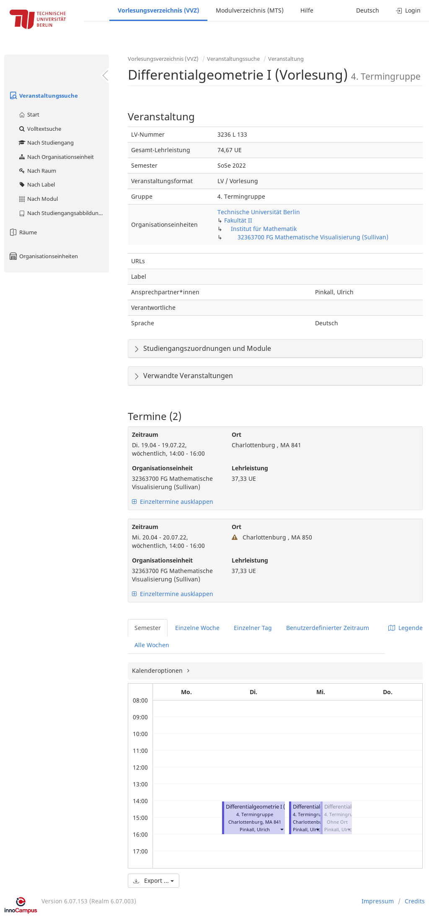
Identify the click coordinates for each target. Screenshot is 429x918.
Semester (147, 628)
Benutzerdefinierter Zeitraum (327, 628)
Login (408, 10)
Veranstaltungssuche (43, 95)
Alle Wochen (151, 645)
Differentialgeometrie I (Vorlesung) (269, 806)
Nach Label (36, 184)
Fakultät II (238, 220)
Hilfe (306, 10)
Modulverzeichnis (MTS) (250, 10)
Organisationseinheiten (43, 256)
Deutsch (367, 10)
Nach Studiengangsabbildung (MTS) (63, 213)
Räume (22, 232)
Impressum (378, 901)
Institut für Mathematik (264, 229)
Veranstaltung (286, 58)
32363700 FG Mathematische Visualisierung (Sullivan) (313, 237)
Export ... (153, 880)
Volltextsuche (39, 128)
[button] (281, 829)
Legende (405, 628)
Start (28, 114)
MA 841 (273, 822)
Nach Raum (37, 170)
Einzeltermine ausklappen (172, 502)
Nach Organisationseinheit (56, 157)
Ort (236, 434)
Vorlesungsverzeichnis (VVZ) (158, 10)
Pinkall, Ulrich (255, 829)
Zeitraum (145, 434)
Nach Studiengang (46, 142)
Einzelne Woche (197, 628)
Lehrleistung (250, 468)
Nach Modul (38, 198)
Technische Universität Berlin (258, 212)
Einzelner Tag (253, 628)
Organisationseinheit (162, 468)
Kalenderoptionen (158, 670)
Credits (415, 901)
